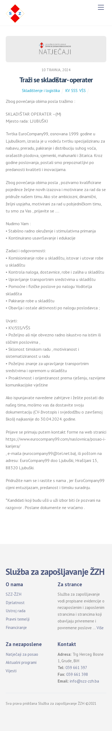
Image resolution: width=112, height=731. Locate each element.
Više (100, 627)
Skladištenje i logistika (41, 90)
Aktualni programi (21, 662)
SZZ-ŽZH (13, 594)
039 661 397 (76, 667)
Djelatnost (15, 602)
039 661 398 (77, 674)
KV (67, 90)
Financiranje (16, 627)
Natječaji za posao (22, 654)
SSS (74, 90)
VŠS (82, 90)
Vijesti (11, 670)
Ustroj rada (15, 610)
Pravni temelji (17, 619)
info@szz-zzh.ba (84, 681)
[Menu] (100, 7)
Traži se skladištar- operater (56, 79)
